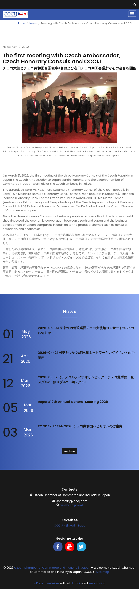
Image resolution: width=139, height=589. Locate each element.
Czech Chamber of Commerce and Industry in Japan (52, 568)
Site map (102, 572)
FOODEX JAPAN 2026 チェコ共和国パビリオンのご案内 (80, 426)
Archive (69, 451)
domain (76, 583)
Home (21, 23)
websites (53, 583)
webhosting (97, 583)
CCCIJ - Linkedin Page (69, 525)
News (33, 23)
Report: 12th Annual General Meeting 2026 (73, 401)
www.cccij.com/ (71, 505)
